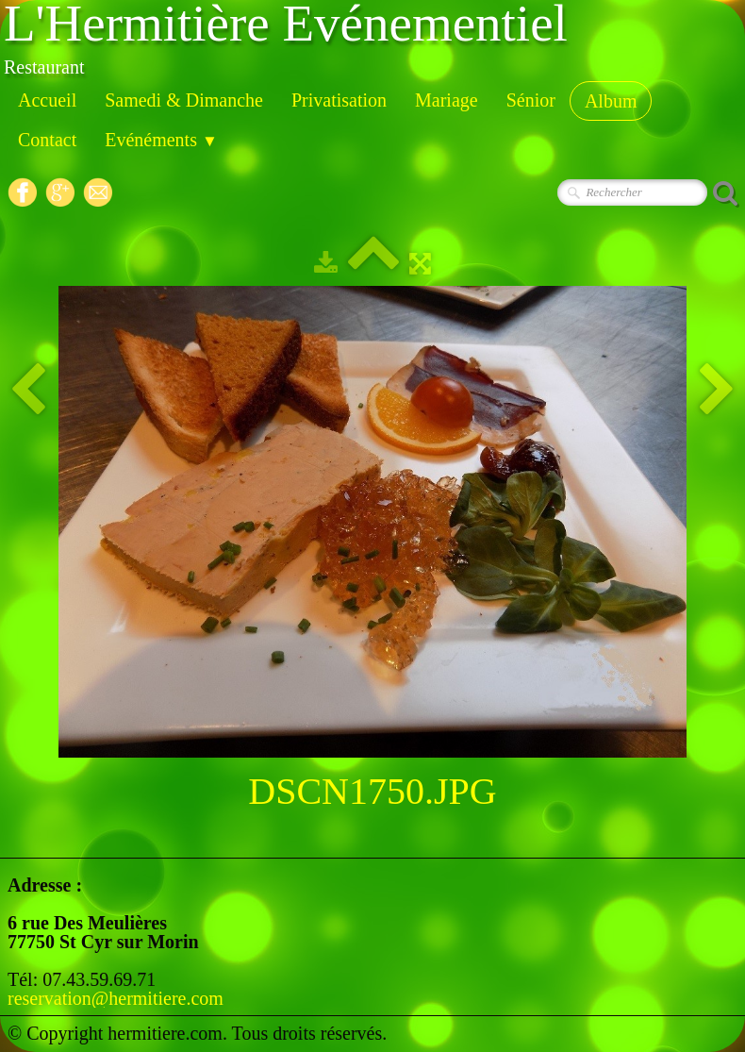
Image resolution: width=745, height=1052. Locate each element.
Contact (47, 139)
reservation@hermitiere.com (116, 998)
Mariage (446, 100)
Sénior (530, 100)
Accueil (47, 100)
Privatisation (339, 100)
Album (611, 101)
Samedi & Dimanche (184, 100)
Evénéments (161, 139)
